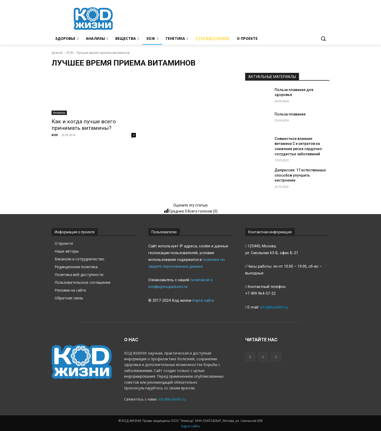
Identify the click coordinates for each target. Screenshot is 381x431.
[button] (323, 38)
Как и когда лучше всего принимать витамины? (84, 124)
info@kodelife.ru (274, 307)
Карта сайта (203, 300)
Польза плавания (290, 114)
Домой (57, 52)
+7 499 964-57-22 (260, 293)
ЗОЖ (69, 52)
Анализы (59, 112)
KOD (55, 135)
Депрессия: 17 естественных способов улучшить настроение (300, 175)
